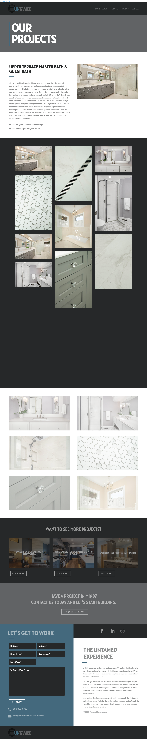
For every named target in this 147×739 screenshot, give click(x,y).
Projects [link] (125, 8)
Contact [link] (136, 8)
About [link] (105, 8)
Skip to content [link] (5, 1)
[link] (19, 9)
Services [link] (115, 8)
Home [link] (97, 8)
